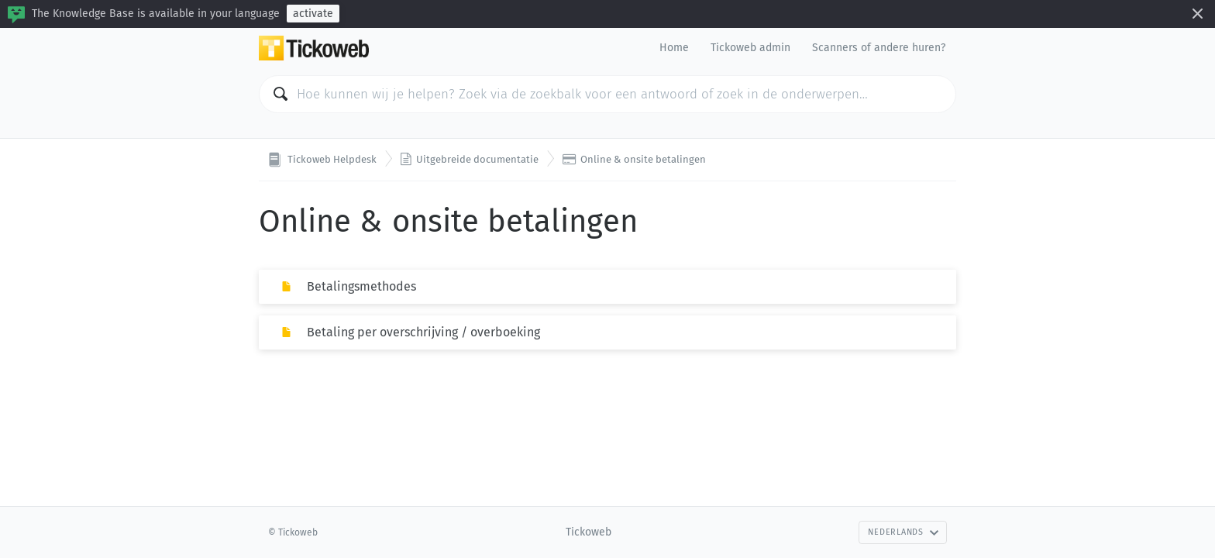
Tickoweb (588, 532)
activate (313, 13)
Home (674, 47)
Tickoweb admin (750, 47)
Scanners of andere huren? (878, 47)
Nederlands (903, 532)
